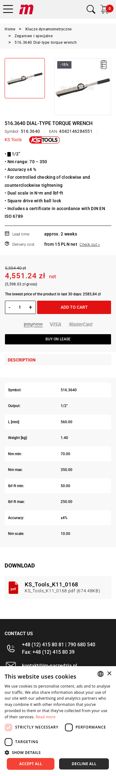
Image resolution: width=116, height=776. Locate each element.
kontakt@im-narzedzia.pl (49, 666)
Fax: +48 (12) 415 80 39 (48, 652)
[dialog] (58, 721)
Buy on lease (58, 339)
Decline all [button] (84, 763)
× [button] (109, 673)
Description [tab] (22, 359)
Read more (45, 717)
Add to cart (74, 307)
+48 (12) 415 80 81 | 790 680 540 (58, 645)
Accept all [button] (30, 763)
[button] (58, 752)
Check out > (89, 244)
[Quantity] (19, 307)
